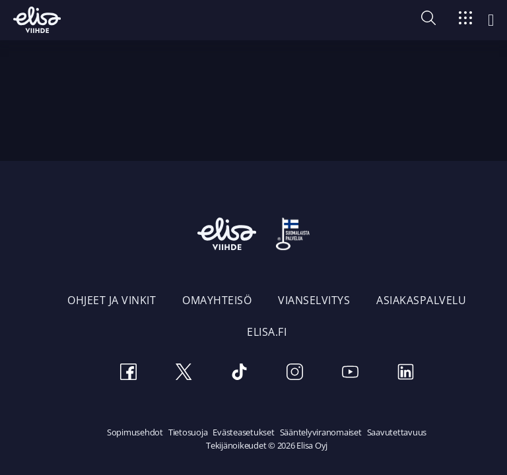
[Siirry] (465, 20)
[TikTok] (239, 374)
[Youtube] (350, 374)
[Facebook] (128, 374)
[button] (428, 21)
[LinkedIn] (405, 374)
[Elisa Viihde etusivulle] (37, 20)
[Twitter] (183, 374)
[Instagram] (294, 374)
